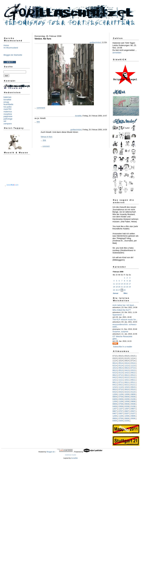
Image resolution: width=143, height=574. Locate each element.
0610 (127, 389)
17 (130, 284)
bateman (7, 97)
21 (122, 287)
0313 (133, 370)
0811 (114, 382)
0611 (127, 382)
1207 (114, 409)
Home (6, 45)
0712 (121, 375)
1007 (127, 409)
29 (124, 290)
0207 (127, 413)
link (38, 122)
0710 (121, 389)
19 (117, 287)
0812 (114, 375)
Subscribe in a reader (122, 346)
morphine (8, 114)
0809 (114, 397)
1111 (121, 380)
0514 (121, 363)
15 (124, 284)
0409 (114, 399)
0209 (127, 399)
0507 (133, 411)
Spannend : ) (118, 315)
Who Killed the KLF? (121, 310)
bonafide (7, 99)
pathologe (8, 119)
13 (119, 284)
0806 (114, 418)
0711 (121, 382)
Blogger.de (51, 452)
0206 (127, 421)
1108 (121, 401)
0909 (133, 394)
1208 (114, 401)
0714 (133, 360)
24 (130, 287)
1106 (121, 416)
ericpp (6, 102)
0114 (121, 365)
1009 (127, 394)
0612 (127, 375)
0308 (121, 406)
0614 (114, 363)
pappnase (8, 116)
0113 (121, 372)
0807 (114, 411)
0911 (133, 380)
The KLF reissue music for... (124, 319)
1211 (114, 380)
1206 (114, 416)
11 (114, 284)
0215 (121, 358)
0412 (114, 377)
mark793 (7, 109)
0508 (133, 404)
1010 (127, 387)
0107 (133, 413)
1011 (127, 380)
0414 (127, 363)
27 (119, 290)
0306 (121, 421)
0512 (133, 375)
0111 (133, 384)
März (125, 293)
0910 (133, 387)
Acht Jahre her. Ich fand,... (124, 305)
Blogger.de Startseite (13, 55)
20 (119, 287)
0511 (133, 382)
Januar (115, 293)
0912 (133, 372)
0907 (133, 409)
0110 (133, 392)
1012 (127, 372)
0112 (133, 377)
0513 (121, 370)
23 (127, 287)
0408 (114, 406)
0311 (121, 384)
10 (130, 281)
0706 (121, 418)
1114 (114, 360)
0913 (121, 368)
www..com (12, 185)
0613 (114, 370)
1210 (114, 387)
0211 (127, 384)
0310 (121, 392)
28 (122, 290)
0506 (133, 418)
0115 (127, 358)
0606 (127, 418)
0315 (114, 358)
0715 (114, 356)
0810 (114, 389)
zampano (8, 123)
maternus (8, 111)
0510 (133, 389)
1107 (121, 409)
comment (41, 108)
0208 (127, 406)
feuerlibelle (8, 104)
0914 (127, 360)
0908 (133, 401)
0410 (114, 392)
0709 (121, 397)
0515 (127, 356)
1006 (127, 416)
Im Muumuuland (11, 48)
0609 (127, 397)
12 (117, 284)
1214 (133, 358)
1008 (127, 401)
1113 (133, 365)
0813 (127, 368)
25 (114, 290)
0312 (121, 377)
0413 (127, 370)
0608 (127, 404)
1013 (114, 368)
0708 (121, 404)
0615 (121, 356)
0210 (127, 392)
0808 (114, 404)
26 (117, 290)
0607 (127, 411)
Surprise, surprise (120, 331)
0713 (133, 368)
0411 (114, 384)
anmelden (116, 52)
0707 (121, 411)
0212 (127, 377)
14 (122, 284)
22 (124, 287)
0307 (121, 413)
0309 (121, 399)
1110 (121, 387)
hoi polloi (7, 107)
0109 (133, 399)
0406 (114, 421)
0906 (133, 416)
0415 (133, 356)
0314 (133, 363)
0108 (133, 406)
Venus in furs (46, 137)
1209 (114, 394)
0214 (114, 365)
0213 (114, 372)
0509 (133, 397)
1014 (121, 360)
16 (127, 284)
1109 (121, 394)
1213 (127, 365)
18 (114, 287)
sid (5, 121)
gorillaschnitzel (95, 42)
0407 (114, 413)
